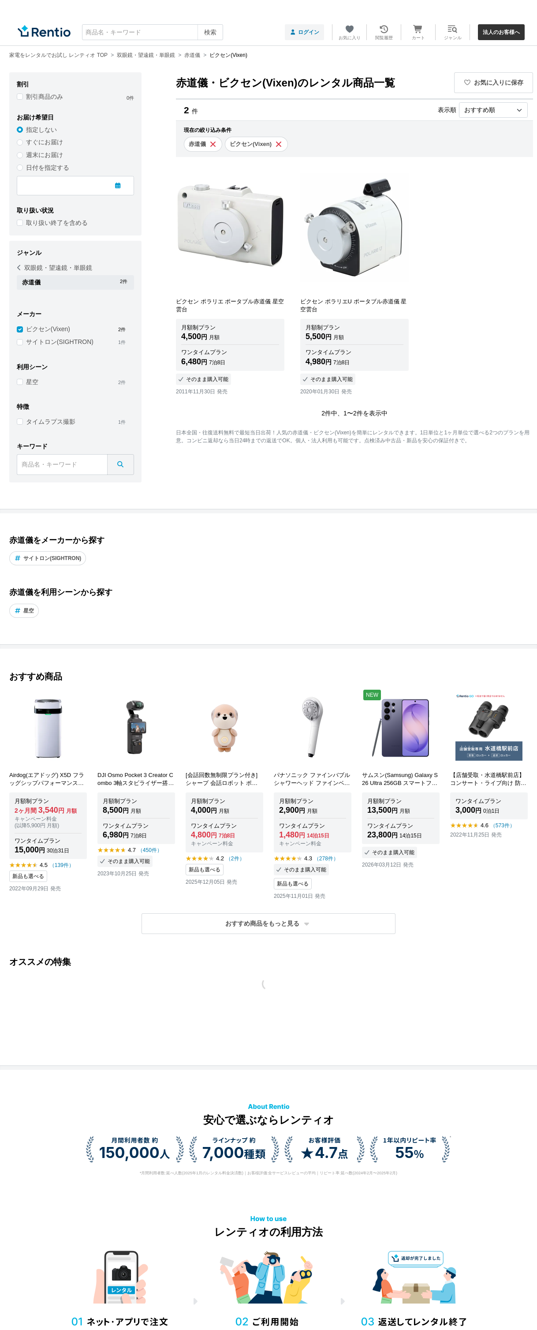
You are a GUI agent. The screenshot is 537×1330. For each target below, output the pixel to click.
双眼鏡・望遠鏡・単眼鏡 (55, 267)
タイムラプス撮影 (50, 421)
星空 (32, 381)
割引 (23, 84)
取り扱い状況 (35, 210)
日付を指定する (47, 167)
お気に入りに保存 (494, 82)
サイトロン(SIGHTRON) (59, 341)
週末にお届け (44, 154)
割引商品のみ (44, 96)
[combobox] (152, 32)
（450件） (150, 850)
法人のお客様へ (501, 32)
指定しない (41, 129)
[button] (268, 923)
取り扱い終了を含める (57, 222)
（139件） (61, 865)
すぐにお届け (44, 142)
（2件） (235, 859)
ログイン (304, 32)
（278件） (326, 859)
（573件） (502, 825)
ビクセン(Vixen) (48, 328)
